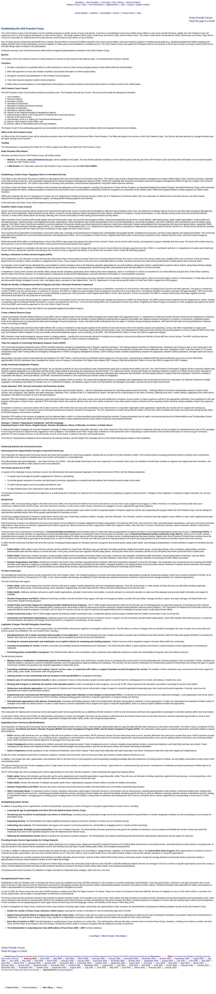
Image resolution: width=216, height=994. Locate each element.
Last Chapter (95, 936)
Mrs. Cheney (118, 2)
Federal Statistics (29, 987)
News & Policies (133, 2)
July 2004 (181, 961)
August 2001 (75, 967)
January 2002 (203, 965)
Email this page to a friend (201, 21)
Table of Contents (108, 936)
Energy (35, 956)
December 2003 (67, 963)
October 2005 (165, 958)
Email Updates (81, 13)
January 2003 (24, 965)
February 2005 (67, 961)
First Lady (105, 2)
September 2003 (118, 963)
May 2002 (146, 965)
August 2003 (134, 963)
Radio (8, 958)
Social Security (145, 956)
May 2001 (114, 967)
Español (94, 13)
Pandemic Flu (117, 956)
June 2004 (193, 961)
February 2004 (34, 963)
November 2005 (149, 958)
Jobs (123, 4)
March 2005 (52, 961)
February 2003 (7, 965)
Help (139, 13)
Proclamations (198, 956)
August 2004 (167, 961)
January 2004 (50, 963)
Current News (178, 956)
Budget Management (18, 956)
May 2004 (206, 961)
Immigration (77, 956)
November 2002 (58, 965)
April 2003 (185, 963)
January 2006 (114, 958)
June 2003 (160, 963)
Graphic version (142, 4)
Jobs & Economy (87, 956)
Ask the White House (16, 970)
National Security (106, 956)
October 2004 (134, 961)
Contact (130, 4)
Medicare (97, 956)
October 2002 (74, 965)
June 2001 (101, 967)
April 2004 (5, 963)
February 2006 (98, 958)
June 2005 (13, 961)
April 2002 (158, 965)
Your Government (96, 4)
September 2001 (59, 967)
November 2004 (118, 961)
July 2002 (121, 965)
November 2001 (26, 967)
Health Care (42, 956)
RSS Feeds (14, 958)
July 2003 (147, 963)
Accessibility (105, 13)
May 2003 (172, 963)
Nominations (61, 970)
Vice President (92, 2)
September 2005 (182, 958)
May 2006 (57, 958)
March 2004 (19, 963)
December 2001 (8, 967)
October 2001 (42, 967)
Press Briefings (188, 956)
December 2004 (100, 961)
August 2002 (107, 965)
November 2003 (84, 963)
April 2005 (38, 961)
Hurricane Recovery (66, 956)
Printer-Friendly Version (200, 17)
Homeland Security (52, 956)
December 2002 (40, 965)
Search (116, 13)
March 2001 (140, 967)
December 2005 (131, 958)
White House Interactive (31, 970)
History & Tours (73, 4)
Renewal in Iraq (134, 956)
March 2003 (198, 963)
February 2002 (187, 965)
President (79, 2)
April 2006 (69, 958)
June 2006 (45, 958)
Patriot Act (125, 956)
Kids (84, 4)
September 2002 (91, 965)
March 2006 (83, 958)
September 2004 (151, 961)
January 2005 (83, 961)
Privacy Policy (128, 13)
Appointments (112, 4)
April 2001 (126, 967)
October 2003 (101, 963)
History (59, 987)
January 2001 (171, 967)
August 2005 (198, 958)
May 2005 (26, 961)
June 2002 (133, 965)
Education (29, 956)
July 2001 (89, 967)
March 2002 (172, 965)
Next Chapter (121, 936)
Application (69, 970)
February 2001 (155, 967)
